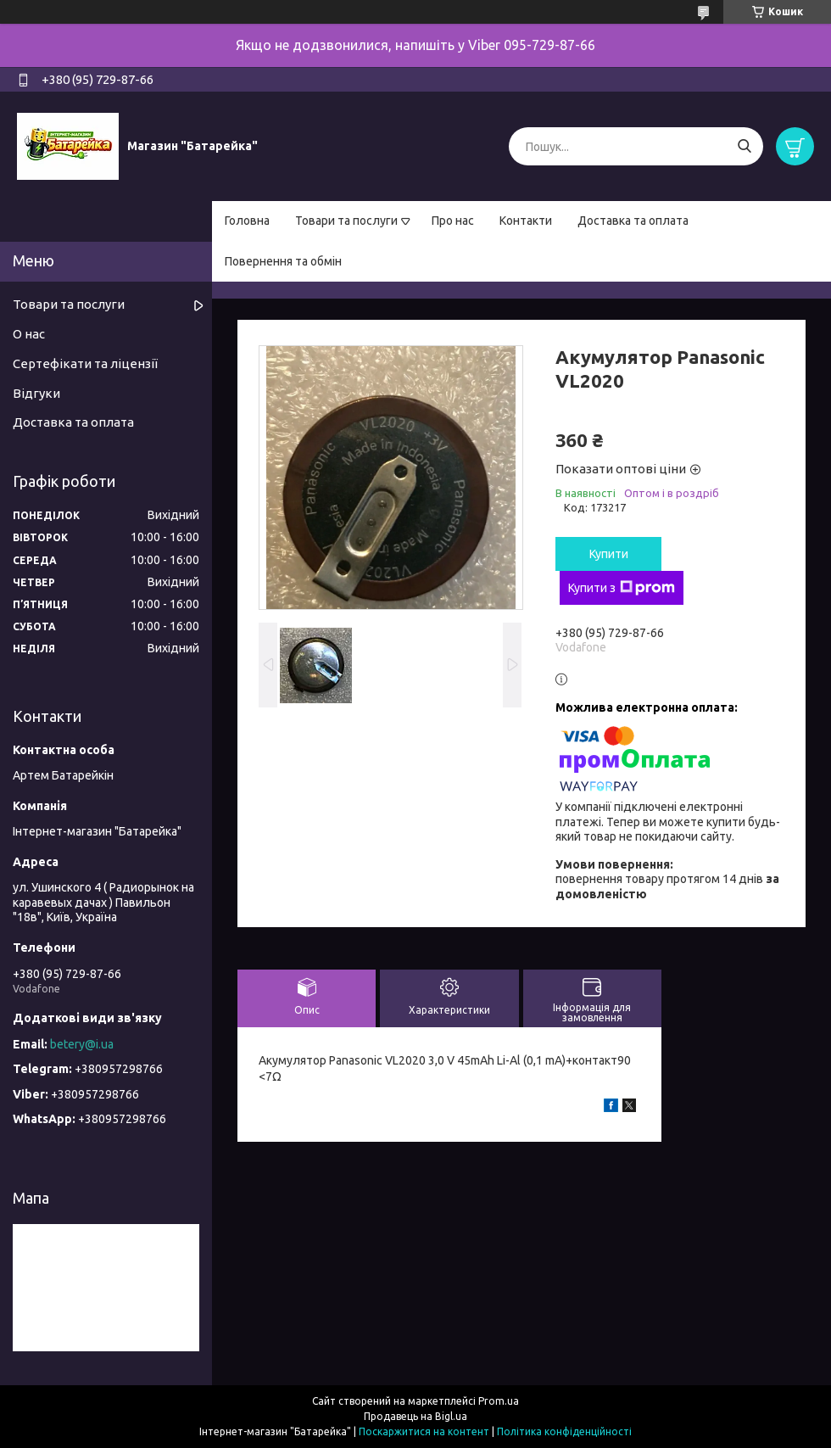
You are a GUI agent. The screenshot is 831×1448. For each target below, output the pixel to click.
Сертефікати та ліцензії (85, 363)
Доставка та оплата (633, 220)
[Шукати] (744, 146)
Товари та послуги (346, 220)
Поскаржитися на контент (424, 1431)
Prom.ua (498, 1400)
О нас (29, 334)
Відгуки (36, 393)
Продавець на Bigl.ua (415, 1416)
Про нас (453, 220)
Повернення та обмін (283, 261)
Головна (247, 220)
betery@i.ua (82, 1044)
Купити (608, 554)
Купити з (621, 587)
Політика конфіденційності (564, 1431)
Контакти (525, 220)
